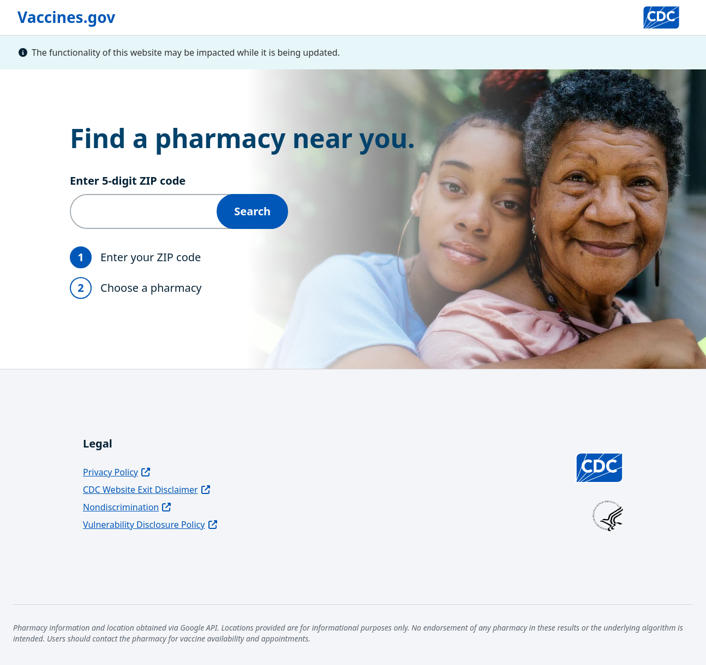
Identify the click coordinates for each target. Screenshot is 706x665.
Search (252, 211)
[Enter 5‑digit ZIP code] (144, 211)
